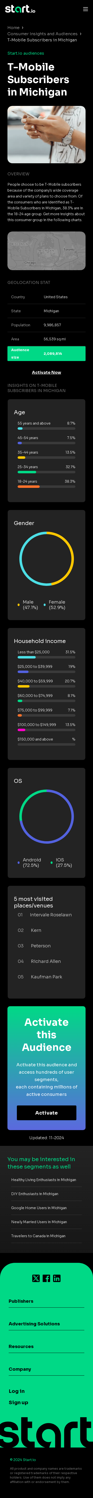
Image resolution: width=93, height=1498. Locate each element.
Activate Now (46, 372)
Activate (46, 1113)
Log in (17, 1391)
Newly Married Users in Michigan (39, 1222)
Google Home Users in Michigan (39, 1208)
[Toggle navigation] (84, 9)
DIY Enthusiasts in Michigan (34, 1194)
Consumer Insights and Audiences (42, 33)
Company (20, 1369)
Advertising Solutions (34, 1324)
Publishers (21, 1301)
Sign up (18, 1402)
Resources (21, 1346)
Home (13, 27)
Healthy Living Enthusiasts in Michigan (43, 1180)
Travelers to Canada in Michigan (38, 1236)
